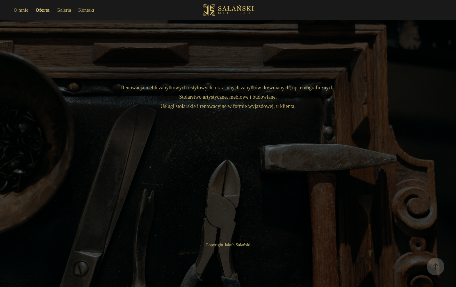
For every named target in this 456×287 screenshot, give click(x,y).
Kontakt (86, 10)
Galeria (64, 10)
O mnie (21, 10)
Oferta (42, 10)
